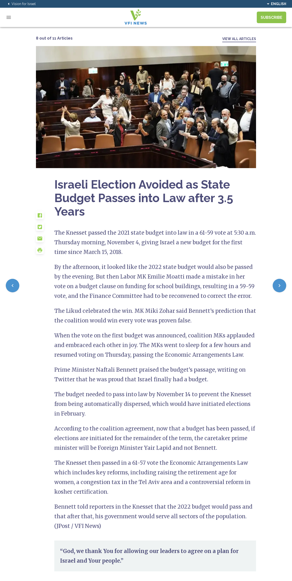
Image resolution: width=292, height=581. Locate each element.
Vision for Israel (21, 4)
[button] (45, 217)
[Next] (279, 285)
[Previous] (12, 285)
